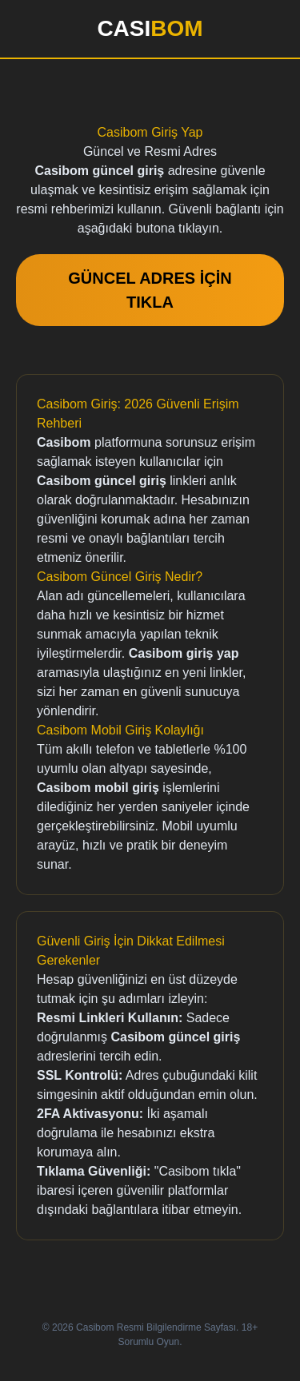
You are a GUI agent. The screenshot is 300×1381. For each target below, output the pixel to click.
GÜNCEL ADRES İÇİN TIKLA (149, 290)
